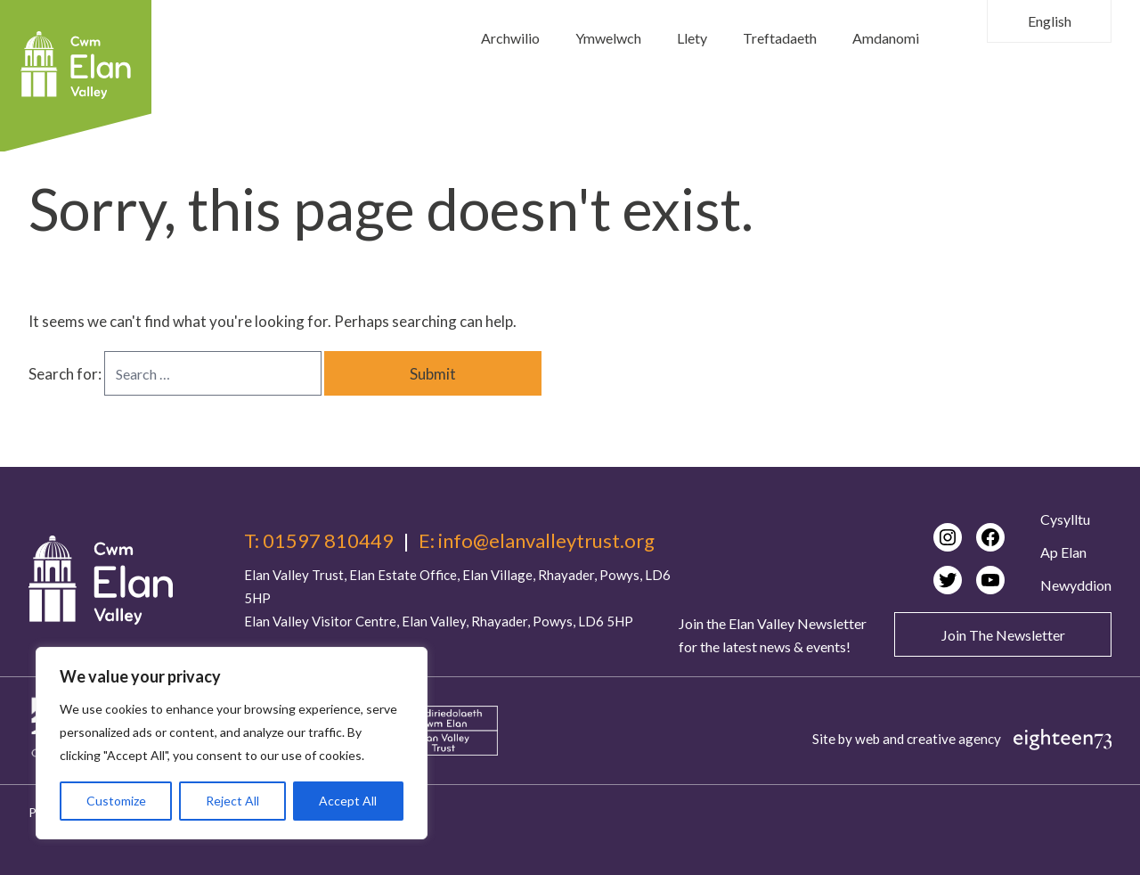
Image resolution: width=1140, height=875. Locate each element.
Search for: (66, 373)
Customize (116, 800)
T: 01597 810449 (319, 540)
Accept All (348, 800)
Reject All (232, 800)
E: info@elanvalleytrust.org (537, 540)
